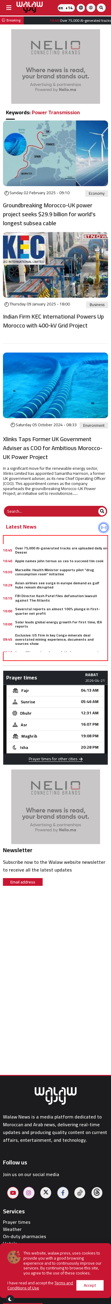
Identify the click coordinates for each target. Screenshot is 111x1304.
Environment (93, 425)
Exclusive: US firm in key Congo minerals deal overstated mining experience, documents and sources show (54, 639)
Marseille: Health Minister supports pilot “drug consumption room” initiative (54, 571)
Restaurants (16, 1251)
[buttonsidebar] (9, 8)
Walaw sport (16, 1258)
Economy (96, 193)
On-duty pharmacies (24, 1236)
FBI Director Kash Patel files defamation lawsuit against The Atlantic (56, 597)
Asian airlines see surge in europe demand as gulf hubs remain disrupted (57, 585)
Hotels (10, 1243)
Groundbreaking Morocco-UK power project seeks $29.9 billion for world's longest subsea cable (49, 214)
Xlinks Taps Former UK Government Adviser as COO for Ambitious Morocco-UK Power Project (52, 448)
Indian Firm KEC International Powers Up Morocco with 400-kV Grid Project (53, 321)
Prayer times (16, 1222)
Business (97, 305)
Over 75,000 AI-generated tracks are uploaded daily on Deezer (61, 550)
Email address (22, 882)
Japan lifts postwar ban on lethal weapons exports (58, 652)
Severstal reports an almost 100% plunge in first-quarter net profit (57, 611)
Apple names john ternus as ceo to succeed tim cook (59, 560)
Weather (12, 1229)
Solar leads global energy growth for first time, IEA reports (58, 624)
